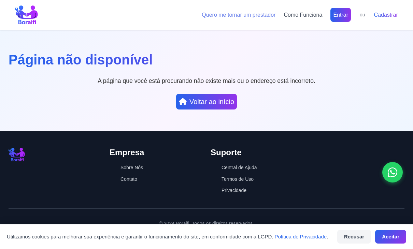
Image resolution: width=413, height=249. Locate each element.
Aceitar (390, 236)
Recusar (354, 236)
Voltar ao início (206, 101)
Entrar (340, 15)
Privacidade (234, 190)
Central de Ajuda (239, 167)
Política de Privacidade (301, 236)
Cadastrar (386, 15)
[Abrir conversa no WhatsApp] (392, 172)
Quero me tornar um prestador (238, 15)
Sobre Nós (131, 167)
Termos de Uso (238, 179)
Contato (128, 179)
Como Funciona (303, 15)
